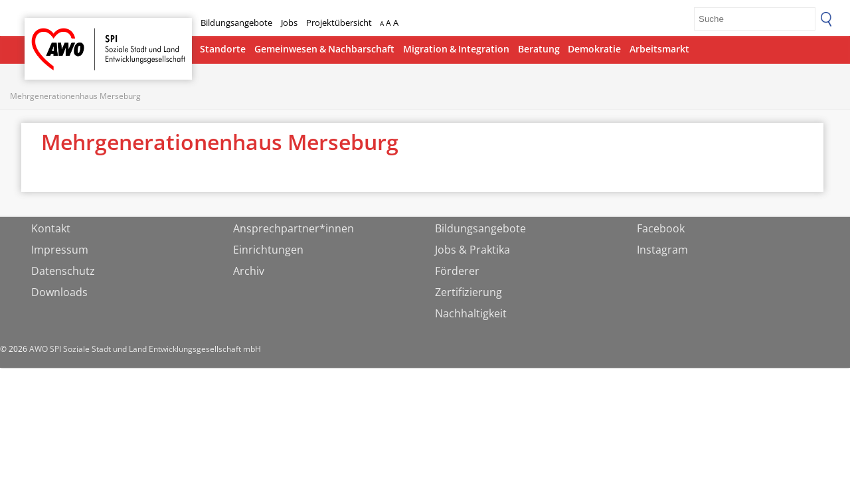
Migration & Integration (456, 48)
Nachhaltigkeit (471, 313)
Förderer (457, 271)
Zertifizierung (468, 292)
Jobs (289, 23)
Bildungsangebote (236, 23)
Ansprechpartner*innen (293, 228)
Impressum (59, 249)
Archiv (248, 271)
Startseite (59, 37)
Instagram (662, 249)
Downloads (59, 292)
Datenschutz (63, 271)
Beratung (539, 48)
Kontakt (50, 228)
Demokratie (594, 48)
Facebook (661, 228)
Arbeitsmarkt (659, 48)
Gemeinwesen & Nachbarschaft (324, 48)
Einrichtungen (268, 249)
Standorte (223, 48)
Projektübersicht (339, 23)
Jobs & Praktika (472, 249)
